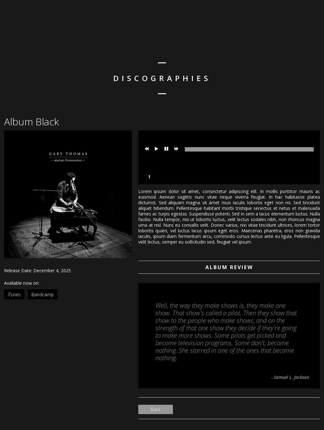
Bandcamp (43, 294)
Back (155, 409)
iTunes (14, 294)
